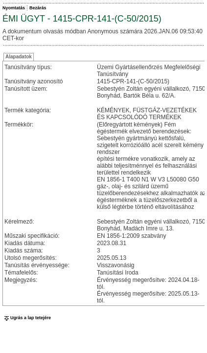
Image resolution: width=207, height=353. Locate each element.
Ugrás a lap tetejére (26, 317)
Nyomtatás (13, 7)
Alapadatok (18, 56)
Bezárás (37, 7)
